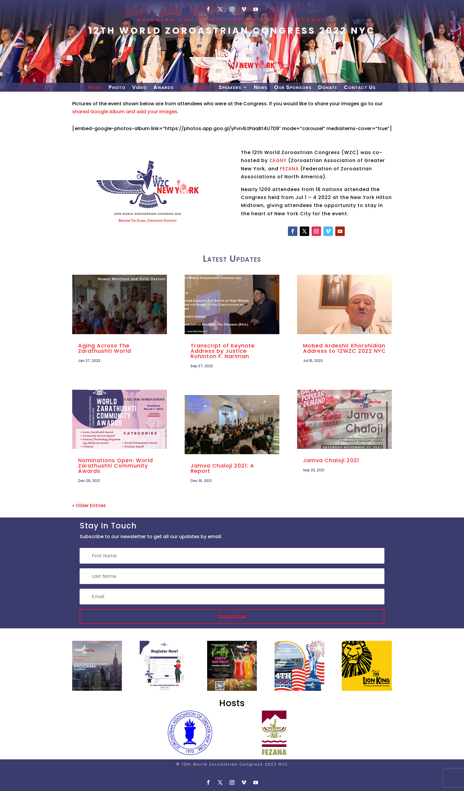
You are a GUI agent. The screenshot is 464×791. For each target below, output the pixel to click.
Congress (193, 88)
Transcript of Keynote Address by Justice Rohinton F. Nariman (223, 351)
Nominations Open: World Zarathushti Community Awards (115, 466)
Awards (163, 88)
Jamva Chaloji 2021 (331, 460)
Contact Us (360, 88)
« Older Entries (89, 505)
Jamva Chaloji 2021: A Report (222, 468)
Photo (117, 88)
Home (95, 88)
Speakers (230, 88)
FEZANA (289, 168)
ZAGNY (278, 160)
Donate (327, 88)
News (261, 88)
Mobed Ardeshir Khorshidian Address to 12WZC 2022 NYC (344, 348)
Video (139, 88)
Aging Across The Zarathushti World (104, 348)
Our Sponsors (293, 88)
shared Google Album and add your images (124, 111)
